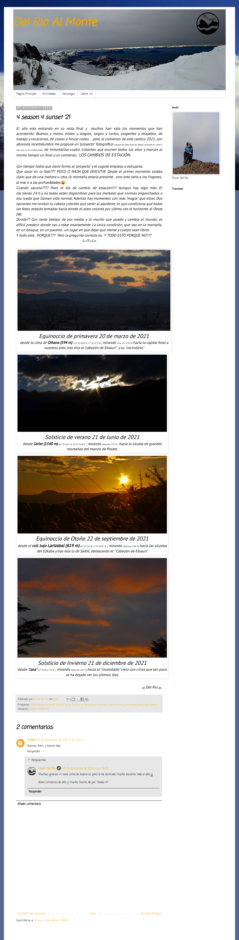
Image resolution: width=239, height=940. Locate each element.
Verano (153, 705)
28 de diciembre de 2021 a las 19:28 (85, 769)
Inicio (93, 914)
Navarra (101, 705)
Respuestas (39, 760)
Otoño (110, 705)
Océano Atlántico (39, 709)
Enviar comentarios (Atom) (51, 920)
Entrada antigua (151, 914)
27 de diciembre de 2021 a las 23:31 (60, 740)
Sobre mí (87, 94)
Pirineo (119, 705)
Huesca (40, 705)
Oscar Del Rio (47, 769)
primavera (130, 705)
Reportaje (142, 705)
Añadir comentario (29, 804)
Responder (33, 751)
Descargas (68, 94)
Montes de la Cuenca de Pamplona (75, 705)
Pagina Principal (26, 94)
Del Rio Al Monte (54, 22)
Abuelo (31, 740)
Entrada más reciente (31, 914)
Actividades (49, 94)
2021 (33, 705)
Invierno (50, 705)
